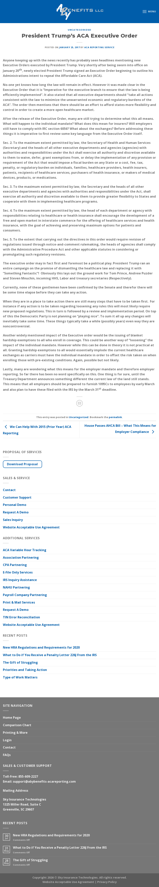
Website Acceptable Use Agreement (31, 527)
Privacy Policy (107, 882)
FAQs (7, 755)
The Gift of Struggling (20, 662)
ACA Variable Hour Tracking (24, 550)
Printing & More (15, 732)
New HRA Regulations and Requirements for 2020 (41, 647)
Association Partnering (21, 557)
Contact (9, 490)
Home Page (12, 717)
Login (7, 740)
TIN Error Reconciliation (21, 617)
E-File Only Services (18, 572)
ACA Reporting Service (99, 47)
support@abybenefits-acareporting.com (44, 781)
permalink (115, 417)
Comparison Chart (17, 725)
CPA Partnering (15, 565)
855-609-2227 (28, 776)
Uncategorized (79, 30)
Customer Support (17, 497)
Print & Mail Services (19, 602)
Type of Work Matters (20, 677)
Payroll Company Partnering (25, 595)
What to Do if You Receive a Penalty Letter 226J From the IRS (50, 655)
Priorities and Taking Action (25, 670)
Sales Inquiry (13, 520)
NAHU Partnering (16, 587)
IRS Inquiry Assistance (20, 580)
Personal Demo (14, 505)
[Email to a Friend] (79, 403)
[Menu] (149, 11)
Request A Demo (16, 512)
